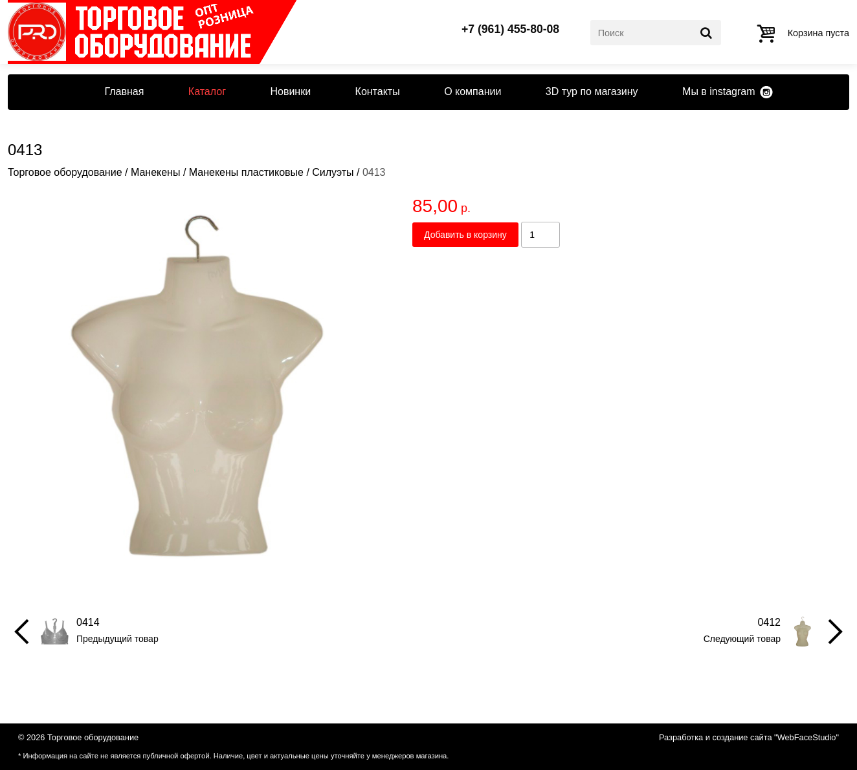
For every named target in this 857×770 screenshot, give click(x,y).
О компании (472, 91)
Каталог (207, 91)
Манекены (156, 172)
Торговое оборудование (65, 172)
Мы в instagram (718, 91)
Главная (124, 91)
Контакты (377, 91)
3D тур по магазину (592, 91)
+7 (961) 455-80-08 (510, 30)
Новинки (290, 91)
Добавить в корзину (465, 235)
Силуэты (332, 172)
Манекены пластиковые (246, 172)
